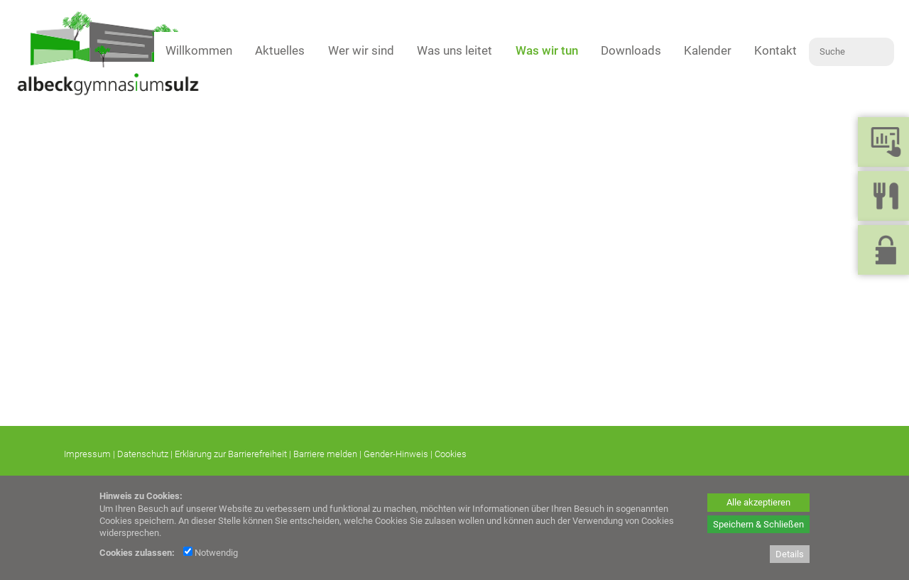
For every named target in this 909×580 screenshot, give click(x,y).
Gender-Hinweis (396, 454)
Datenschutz (142, 454)
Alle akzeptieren (758, 502)
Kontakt (775, 50)
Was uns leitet (454, 50)
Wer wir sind (361, 50)
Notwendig (210, 552)
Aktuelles (280, 50)
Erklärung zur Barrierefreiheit (231, 454)
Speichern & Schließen (758, 524)
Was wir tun (547, 50)
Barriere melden (325, 454)
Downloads (631, 50)
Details (789, 554)
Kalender (707, 50)
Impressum (87, 454)
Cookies (451, 454)
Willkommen (198, 50)
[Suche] (851, 52)
